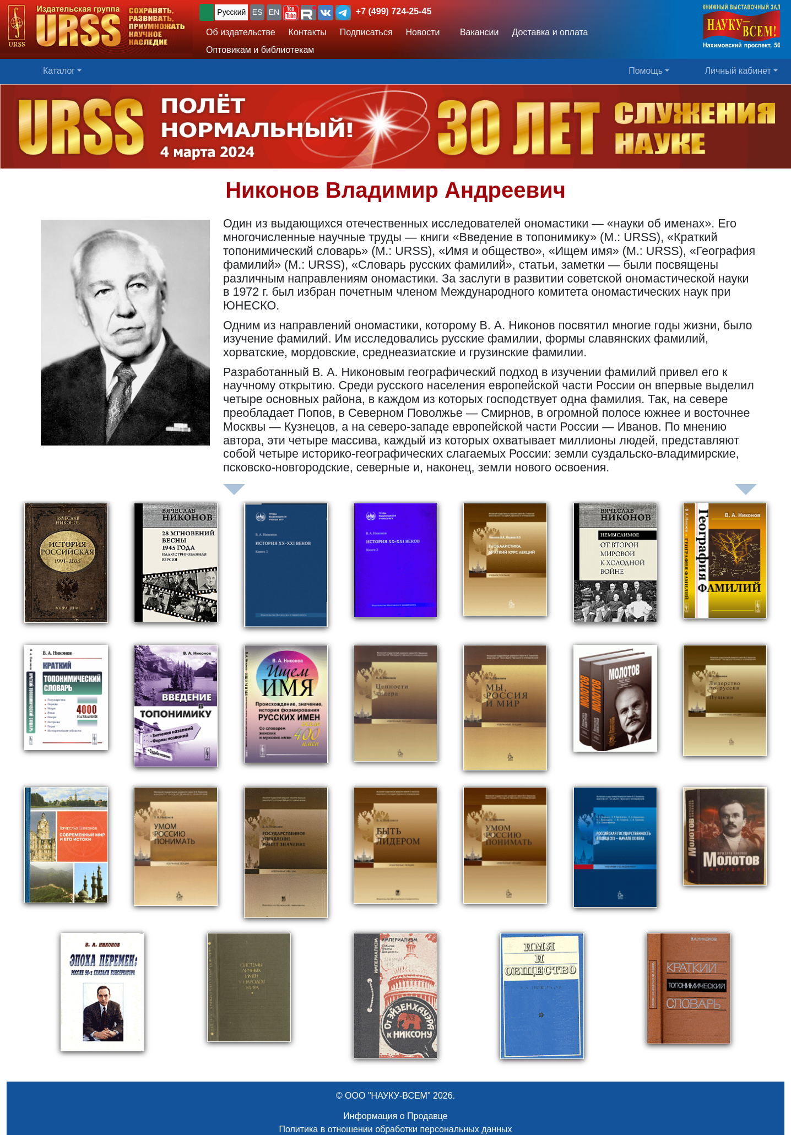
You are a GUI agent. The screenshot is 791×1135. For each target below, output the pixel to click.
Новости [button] (423, 32)
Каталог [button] (59, 70)
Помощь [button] (646, 70)
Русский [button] (231, 12)
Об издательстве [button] (240, 32)
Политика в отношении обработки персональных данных (395, 1129)
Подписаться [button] (366, 32)
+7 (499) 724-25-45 (393, 11)
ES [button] (257, 12)
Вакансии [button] (476, 32)
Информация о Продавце (395, 1116)
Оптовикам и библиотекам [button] (260, 50)
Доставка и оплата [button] (550, 32)
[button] (291, 12)
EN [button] (274, 12)
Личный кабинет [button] (738, 70)
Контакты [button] (308, 32)
